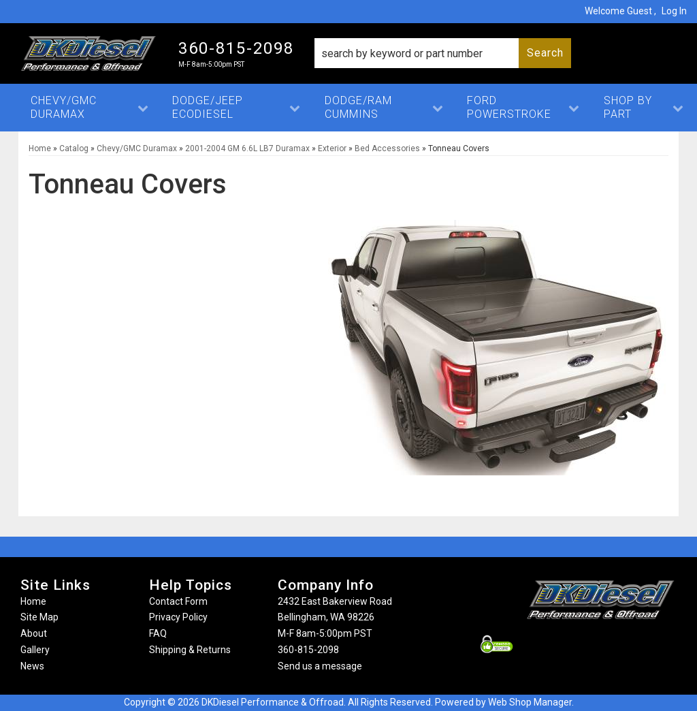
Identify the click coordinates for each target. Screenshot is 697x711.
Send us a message (320, 666)
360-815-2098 (308, 649)
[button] (442, 53)
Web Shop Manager (530, 702)
